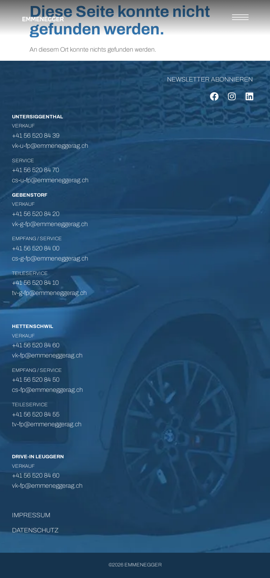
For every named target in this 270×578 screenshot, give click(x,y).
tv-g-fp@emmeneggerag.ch (49, 292)
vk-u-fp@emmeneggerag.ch (50, 145)
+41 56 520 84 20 (35, 213)
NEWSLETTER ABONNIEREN (210, 79)
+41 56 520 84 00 (35, 248)
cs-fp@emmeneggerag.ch (47, 389)
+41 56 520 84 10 (35, 282)
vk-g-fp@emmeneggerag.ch (50, 224)
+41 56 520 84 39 (35, 135)
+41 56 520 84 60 (35, 475)
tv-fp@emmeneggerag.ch (47, 424)
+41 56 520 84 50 (35, 379)
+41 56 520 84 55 (35, 414)
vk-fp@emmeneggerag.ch (47, 485)
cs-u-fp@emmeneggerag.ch (50, 180)
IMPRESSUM (31, 515)
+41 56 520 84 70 (35, 169)
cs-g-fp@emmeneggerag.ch (50, 258)
